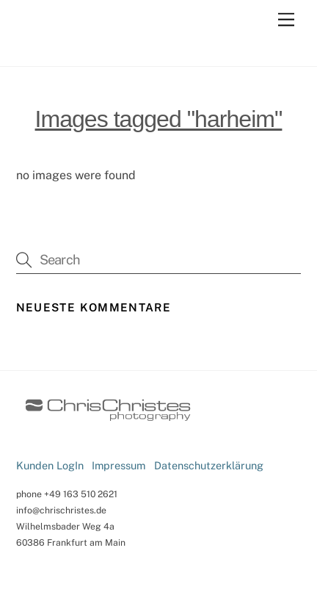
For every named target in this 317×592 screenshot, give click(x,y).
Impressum (118, 465)
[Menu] (286, 20)
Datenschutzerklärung (208, 465)
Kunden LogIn (50, 465)
